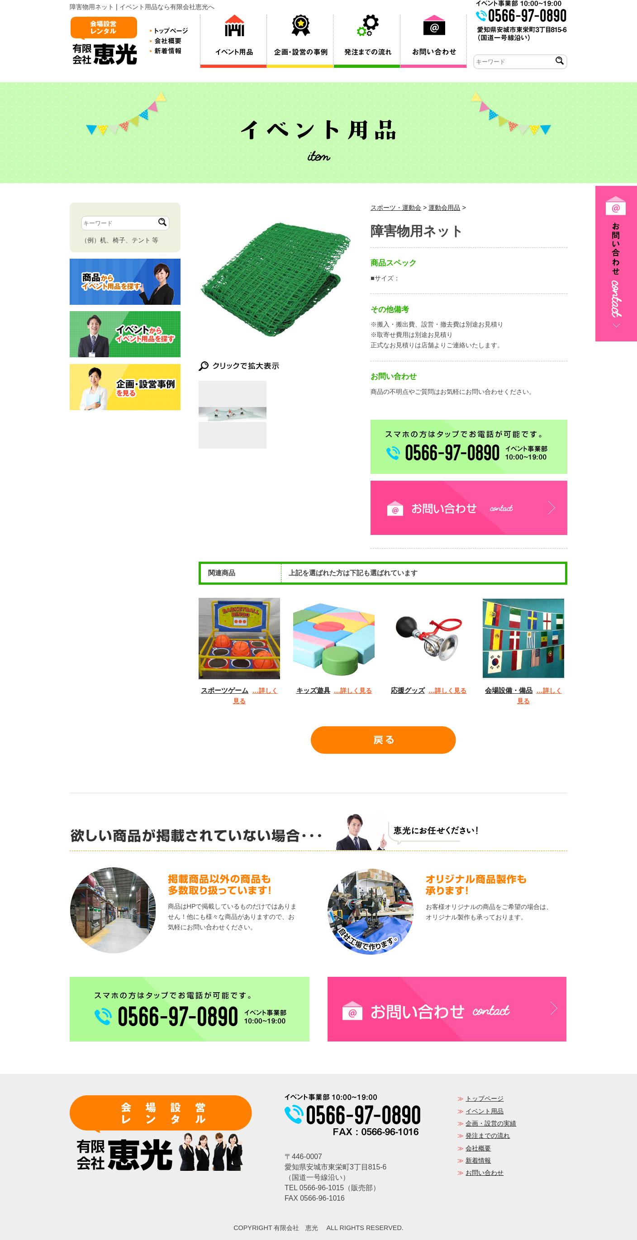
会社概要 (478, 1148)
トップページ (485, 1098)
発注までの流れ (488, 1135)
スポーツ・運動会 (396, 207)
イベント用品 (485, 1111)
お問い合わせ (485, 1172)
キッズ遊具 (313, 690)
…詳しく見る (353, 690)
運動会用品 (444, 207)
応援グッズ (408, 690)
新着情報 (478, 1160)
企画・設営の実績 (491, 1123)
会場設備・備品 (508, 690)
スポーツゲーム (224, 690)
